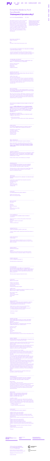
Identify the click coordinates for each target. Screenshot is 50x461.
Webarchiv (11, 452)
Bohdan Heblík (15, 447)
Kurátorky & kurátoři (33, 3)
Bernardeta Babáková (19, 17)
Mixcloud (48, 15)
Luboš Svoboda (20, 447)
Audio (23, 3)
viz (36, 22)
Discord (48, 19)
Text (15, 3)
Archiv (40, 3)
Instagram (48, 11)
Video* (19, 3)
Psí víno (10, 3)
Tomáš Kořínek (17, 448)
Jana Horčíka (20, 446)
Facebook (48, 6)
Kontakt (17, 4)
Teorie (26, 3)
